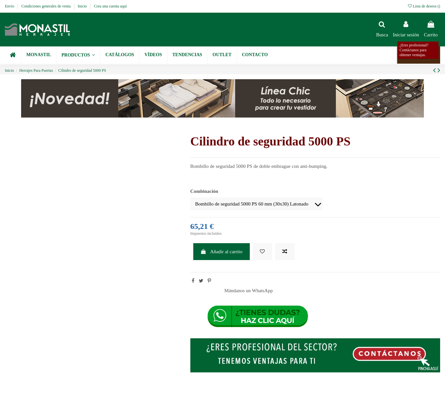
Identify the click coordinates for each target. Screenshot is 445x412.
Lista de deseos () (424, 6)
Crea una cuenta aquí (110, 6)
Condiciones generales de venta (46, 6)
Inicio (83, 6)
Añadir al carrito (221, 251)
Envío (10, 6)
